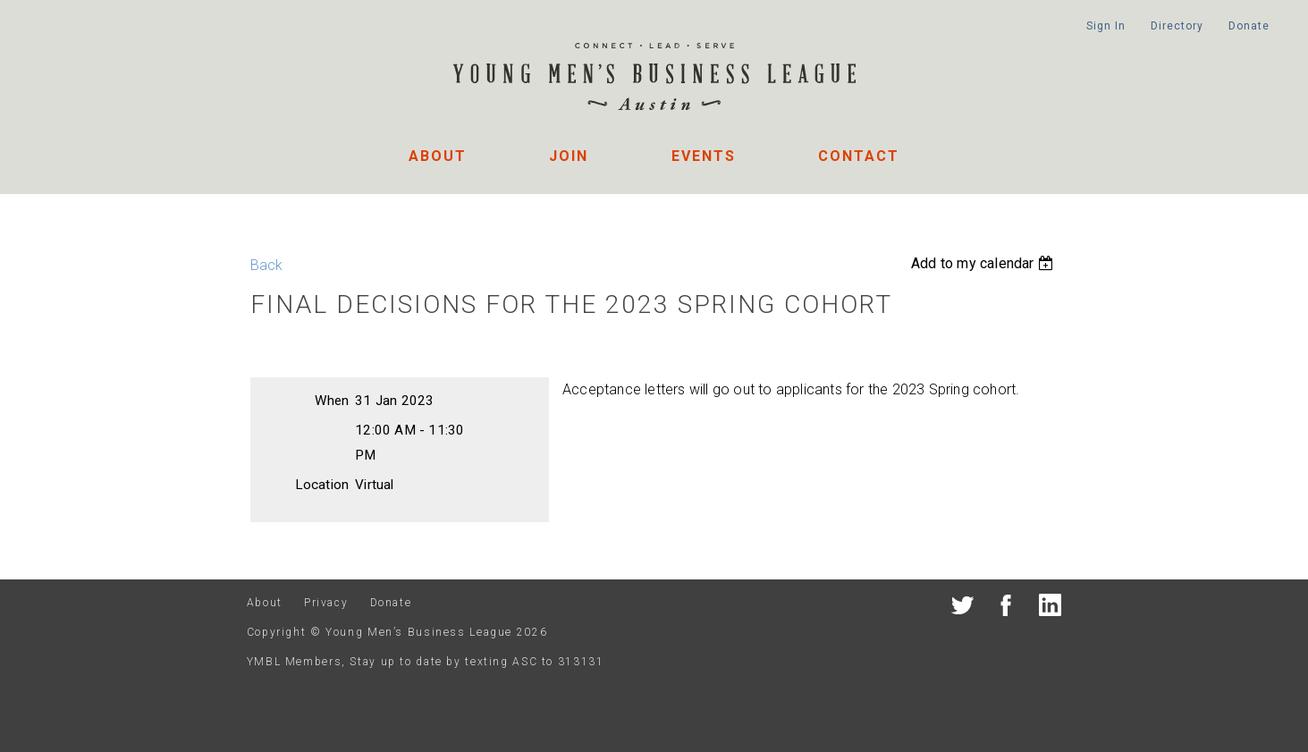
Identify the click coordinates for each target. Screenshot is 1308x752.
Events (703, 156)
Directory (1177, 26)
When (332, 401)
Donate (1248, 26)
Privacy (326, 602)
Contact (858, 156)
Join (568, 156)
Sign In (1105, 26)
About (438, 156)
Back (266, 265)
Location (322, 485)
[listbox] (984, 263)
